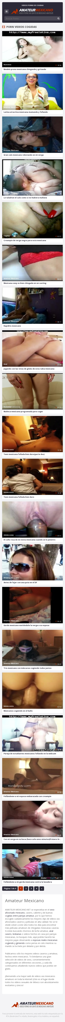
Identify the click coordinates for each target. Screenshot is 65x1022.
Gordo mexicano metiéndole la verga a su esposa (26, 625)
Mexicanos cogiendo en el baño (18, 711)
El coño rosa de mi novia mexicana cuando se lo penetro (29, 540)
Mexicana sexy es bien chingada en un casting (25, 283)
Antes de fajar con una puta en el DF (20, 582)
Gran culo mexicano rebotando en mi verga (24, 155)
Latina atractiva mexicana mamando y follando (26, 112)
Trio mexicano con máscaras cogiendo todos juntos (27, 668)
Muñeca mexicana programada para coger (23, 411)
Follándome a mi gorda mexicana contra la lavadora (28, 882)
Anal (5, 364)
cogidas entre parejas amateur (19, 915)
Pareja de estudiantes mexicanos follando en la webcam (30, 753)
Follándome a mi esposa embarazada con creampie (27, 796)
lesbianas (17, 934)
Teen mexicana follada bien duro (19, 497)
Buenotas (7, 65)
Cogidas (7, 236)
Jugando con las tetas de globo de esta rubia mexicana (29, 369)
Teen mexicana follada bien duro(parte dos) (24, 454)
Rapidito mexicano (12, 326)
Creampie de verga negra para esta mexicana (25, 240)
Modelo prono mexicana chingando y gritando (25, 69)
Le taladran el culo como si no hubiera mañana (25, 197)
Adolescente (9, 450)
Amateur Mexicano (11, 107)
